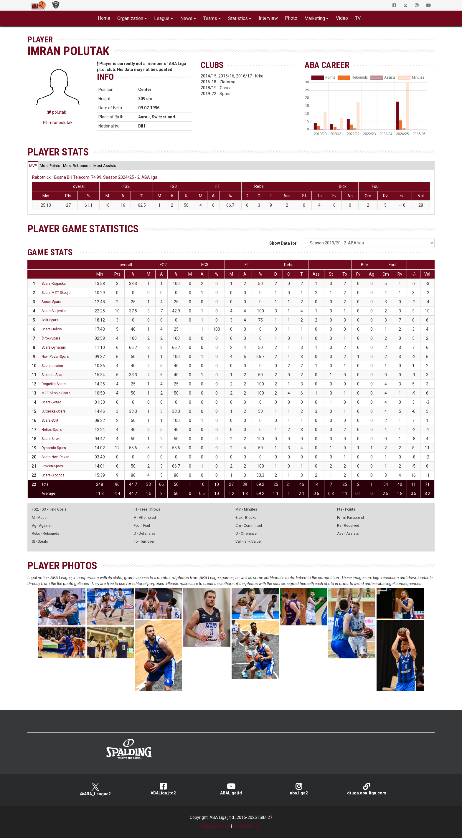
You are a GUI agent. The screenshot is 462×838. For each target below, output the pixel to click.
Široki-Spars (51, 338)
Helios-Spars (52, 430)
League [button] (161, 18)
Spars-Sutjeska (54, 311)
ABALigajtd (231, 789)
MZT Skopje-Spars (56, 393)
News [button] (186, 18)
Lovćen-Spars (52, 466)
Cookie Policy (246, 826)
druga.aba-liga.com (366, 789)
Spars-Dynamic (54, 347)
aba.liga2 (298, 789)
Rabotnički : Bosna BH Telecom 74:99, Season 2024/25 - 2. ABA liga (94, 177)
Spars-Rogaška (54, 283)
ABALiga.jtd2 (163, 789)
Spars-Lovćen (52, 366)
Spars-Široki (51, 439)
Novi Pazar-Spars (55, 357)
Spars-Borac (51, 402)
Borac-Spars (51, 302)
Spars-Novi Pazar (55, 457)
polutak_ (57, 112)
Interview (268, 18)
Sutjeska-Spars (54, 411)
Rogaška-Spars (54, 384)
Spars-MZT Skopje (56, 293)
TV (358, 18)
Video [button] (342, 18)
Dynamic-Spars (54, 448)
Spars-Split (50, 420)
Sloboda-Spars (53, 375)
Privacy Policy (216, 826)
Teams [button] (210, 18)
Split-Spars (50, 320)
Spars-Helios (52, 329)
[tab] (33, 165)
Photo (291, 18)
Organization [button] (130, 18)
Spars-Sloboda (53, 475)
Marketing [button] (314, 18)
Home (104, 18)
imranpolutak (57, 122)
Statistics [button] (238, 18)
